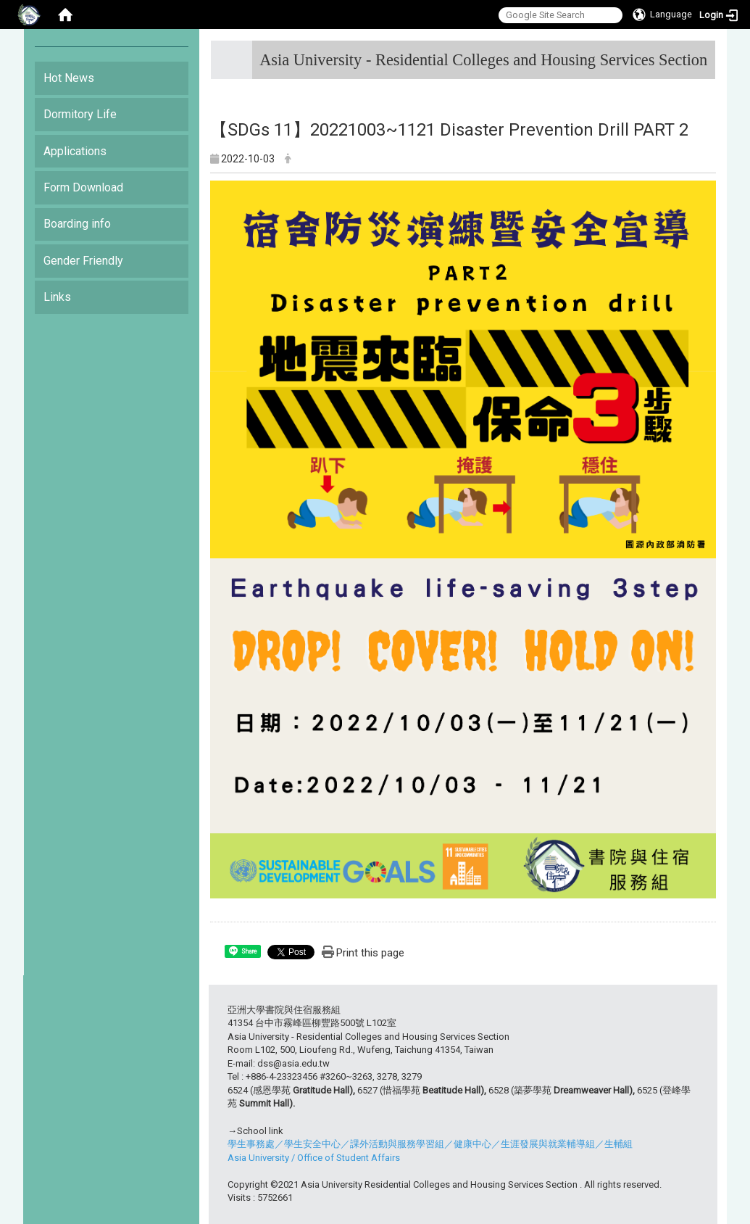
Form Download (83, 187)
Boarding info (77, 224)
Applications (75, 151)
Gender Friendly (83, 261)
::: (702, 54)
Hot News (68, 78)
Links (57, 297)
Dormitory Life (80, 114)
